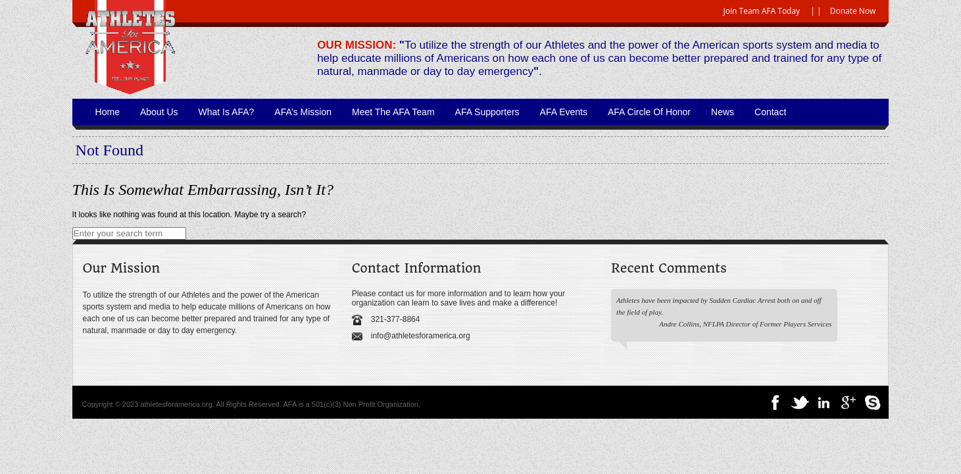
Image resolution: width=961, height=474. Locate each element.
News (722, 112)
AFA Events (563, 112)
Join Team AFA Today (762, 10)
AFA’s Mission (303, 112)
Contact (770, 112)
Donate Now (853, 10)
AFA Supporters (487, 112)
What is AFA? (227, 112)
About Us (159, 112)
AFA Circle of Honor (649, 112)
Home (107, 112)
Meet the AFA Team (393, 112)
